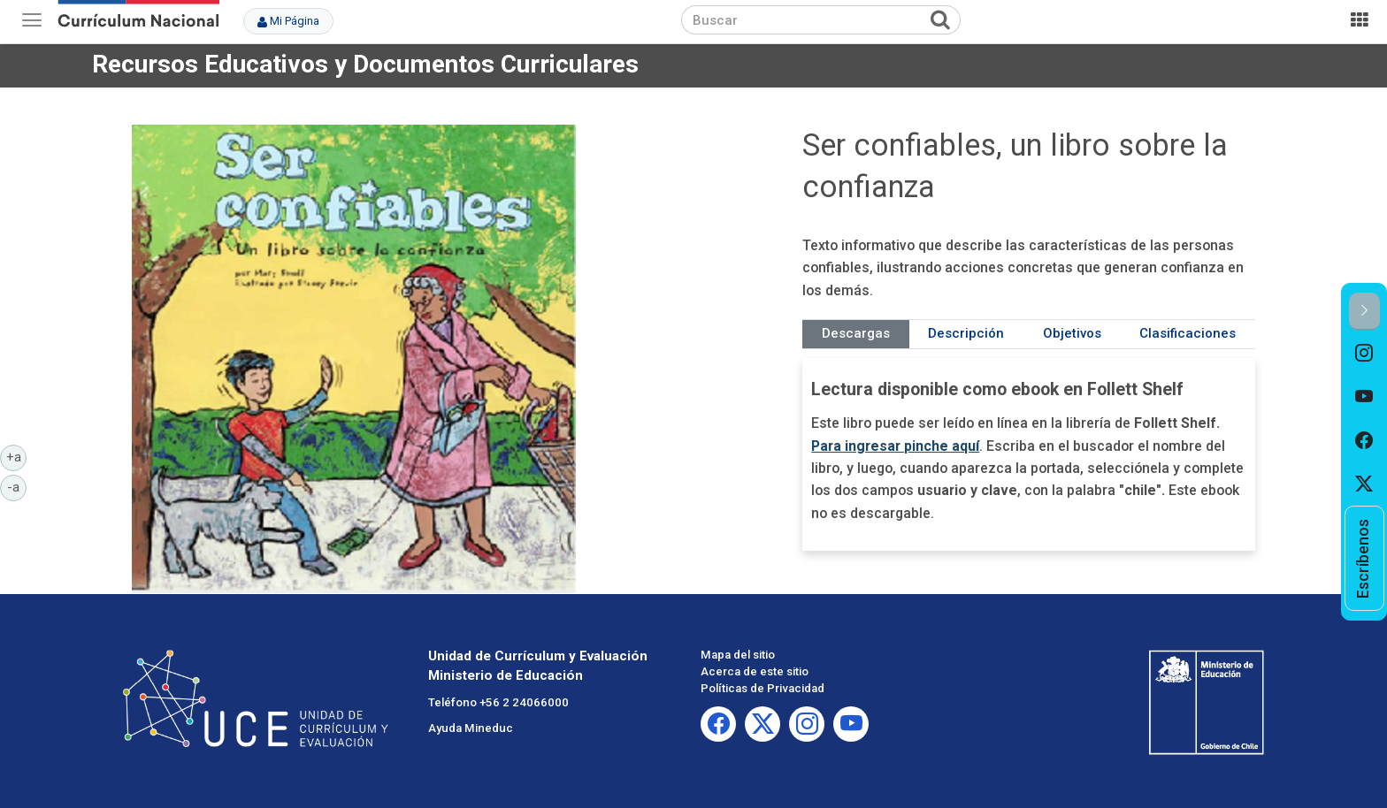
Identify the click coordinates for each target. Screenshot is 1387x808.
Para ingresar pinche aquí (895, 446)
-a (17, 486)
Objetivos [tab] (1072, 333)
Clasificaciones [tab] (1187, 333)
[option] (1364, 353)
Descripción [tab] (966, 333)
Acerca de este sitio (754, 671)
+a (16, 456)
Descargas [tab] (856, 333)
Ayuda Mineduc (470, 728)
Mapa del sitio (738, 654)
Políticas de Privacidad (762, 688)
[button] (1364, 312)
